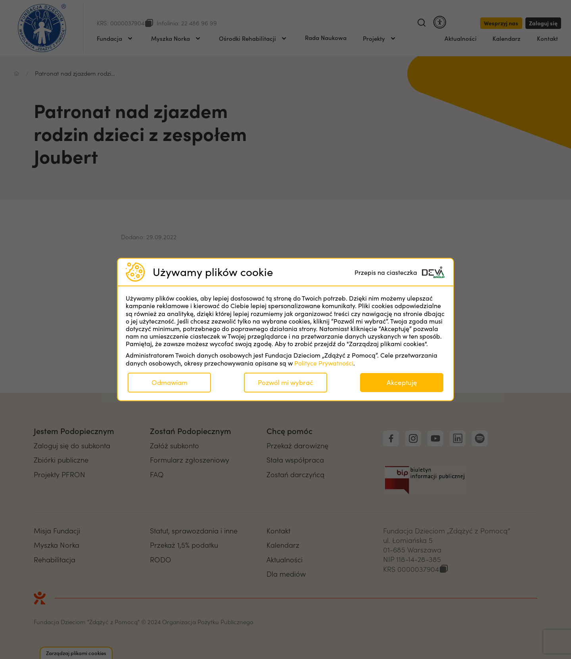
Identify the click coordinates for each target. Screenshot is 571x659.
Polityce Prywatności (323, 363)
